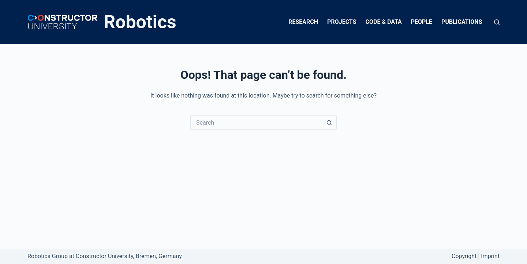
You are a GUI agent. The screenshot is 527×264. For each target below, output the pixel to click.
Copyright (464, 256)
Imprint (490, 256)
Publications (461, 21)
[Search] (497, 22)
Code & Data (384, 21)
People (421, 21)
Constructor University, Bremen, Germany (129, 256)
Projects (341, 21)
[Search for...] (256, 122)
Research (303, 21)
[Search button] (329, 122)
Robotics (140, 22)
